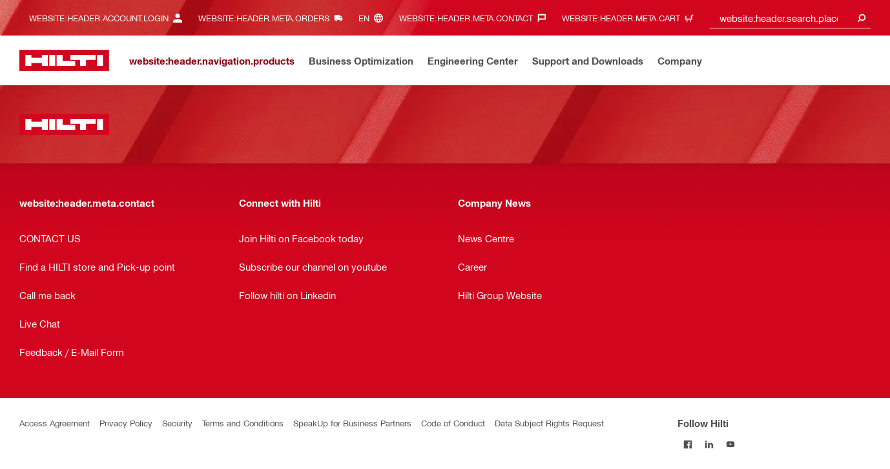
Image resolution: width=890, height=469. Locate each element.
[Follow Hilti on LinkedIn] (709, 444)
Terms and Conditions (243, 423)
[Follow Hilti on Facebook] (688, 444)
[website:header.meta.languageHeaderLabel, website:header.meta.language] (373, 17)
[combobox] (790, 17)
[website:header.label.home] (64, 60)
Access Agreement (54, 423)
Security (177, 423)
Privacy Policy (125, 423)
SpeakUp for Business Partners (352, 423)
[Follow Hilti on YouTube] (730, 444)
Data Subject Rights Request (549, 423)
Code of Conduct (453, 423)
